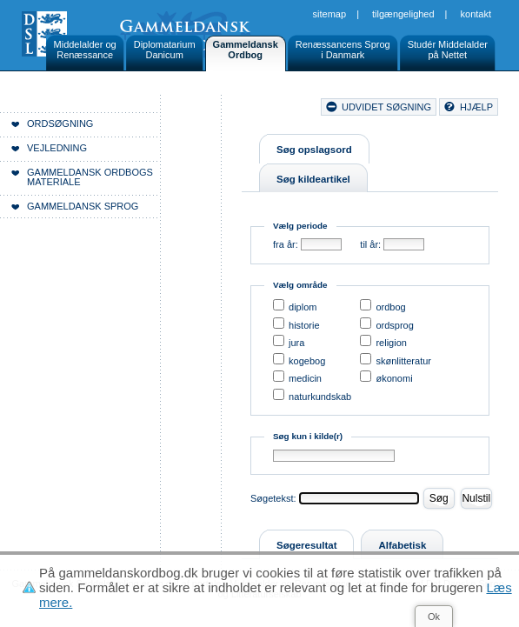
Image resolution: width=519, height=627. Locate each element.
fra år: (285, 244)
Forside (205, 130)
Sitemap (330, 14)
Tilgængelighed (403, 14)
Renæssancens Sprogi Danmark (343, 49)
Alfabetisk (402, 545)
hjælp (476, 107)
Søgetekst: (273, 498)
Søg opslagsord (314, 149)
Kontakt (476, 14)
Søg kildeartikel (313, 179)
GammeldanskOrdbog (245, 49)
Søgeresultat (306, 545)
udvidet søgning (386, 107)
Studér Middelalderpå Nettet (448, 49)
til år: (370, 244)
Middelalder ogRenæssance (85, 49)
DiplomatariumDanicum (165, 49)
